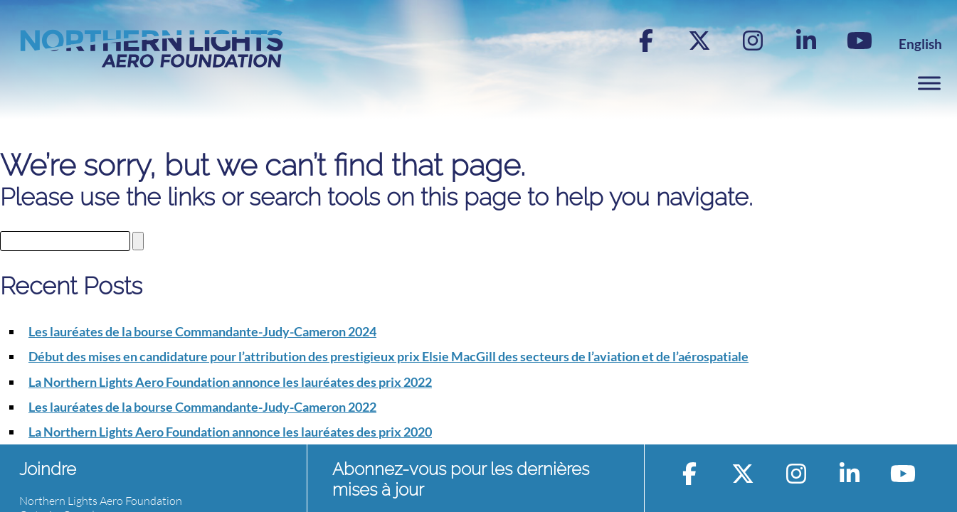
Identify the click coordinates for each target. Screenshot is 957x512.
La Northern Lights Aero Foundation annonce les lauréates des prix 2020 (230, 431)
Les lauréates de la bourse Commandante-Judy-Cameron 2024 (202, 331)
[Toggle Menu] (929, 83)
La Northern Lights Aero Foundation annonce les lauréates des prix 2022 (230, 382)
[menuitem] (920, 44)
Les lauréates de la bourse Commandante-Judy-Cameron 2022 (202, 407)
